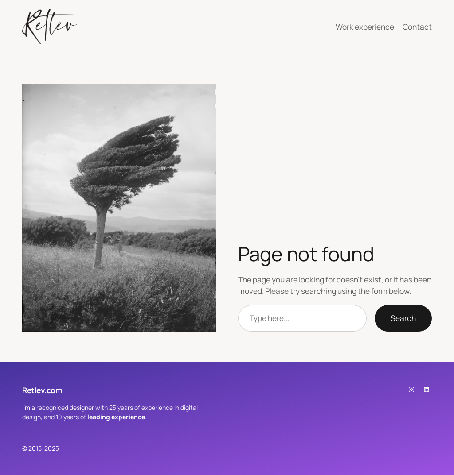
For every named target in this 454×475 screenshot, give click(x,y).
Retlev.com (42, 390)
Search (403, 318)
